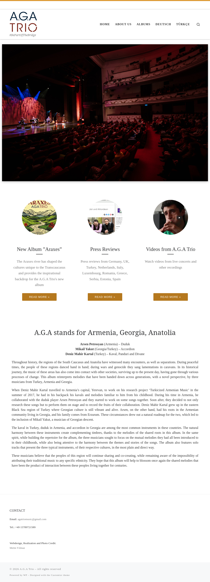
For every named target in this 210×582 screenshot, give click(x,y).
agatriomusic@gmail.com (32, 519)
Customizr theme (60, 575)
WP (25, 575)
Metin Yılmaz (17, 547)
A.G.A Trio (27, 569)
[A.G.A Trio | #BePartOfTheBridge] (23, 21)
